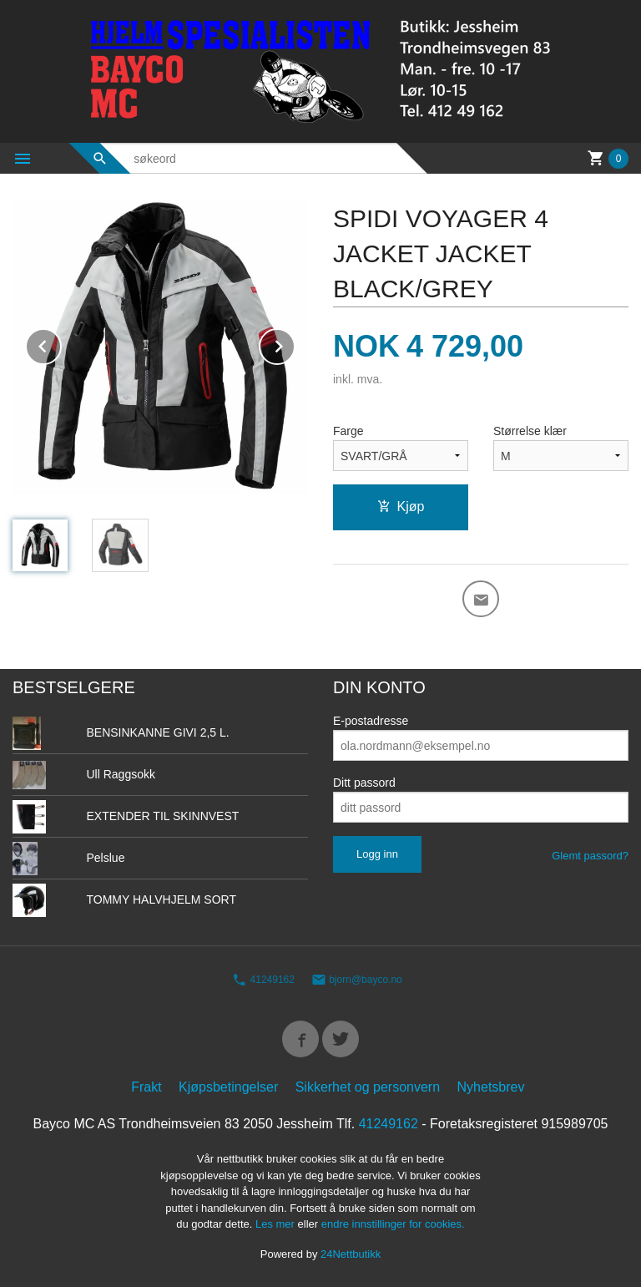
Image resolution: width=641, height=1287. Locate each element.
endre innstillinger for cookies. (393, 1224)
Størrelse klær (530, 431)
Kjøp (401, 506)
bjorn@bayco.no (356, 980)
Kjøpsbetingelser (228, 1087)
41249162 (263, 980)
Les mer (276, 1224)
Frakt (146, 1087)
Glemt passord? (590, 855)
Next (294, 343)
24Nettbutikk (350, 1254)
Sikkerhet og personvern (367, 1087)
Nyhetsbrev (491, 1087)
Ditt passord (364, 782)
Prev (61, 343)
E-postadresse (370, 720)
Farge (348, 431)
